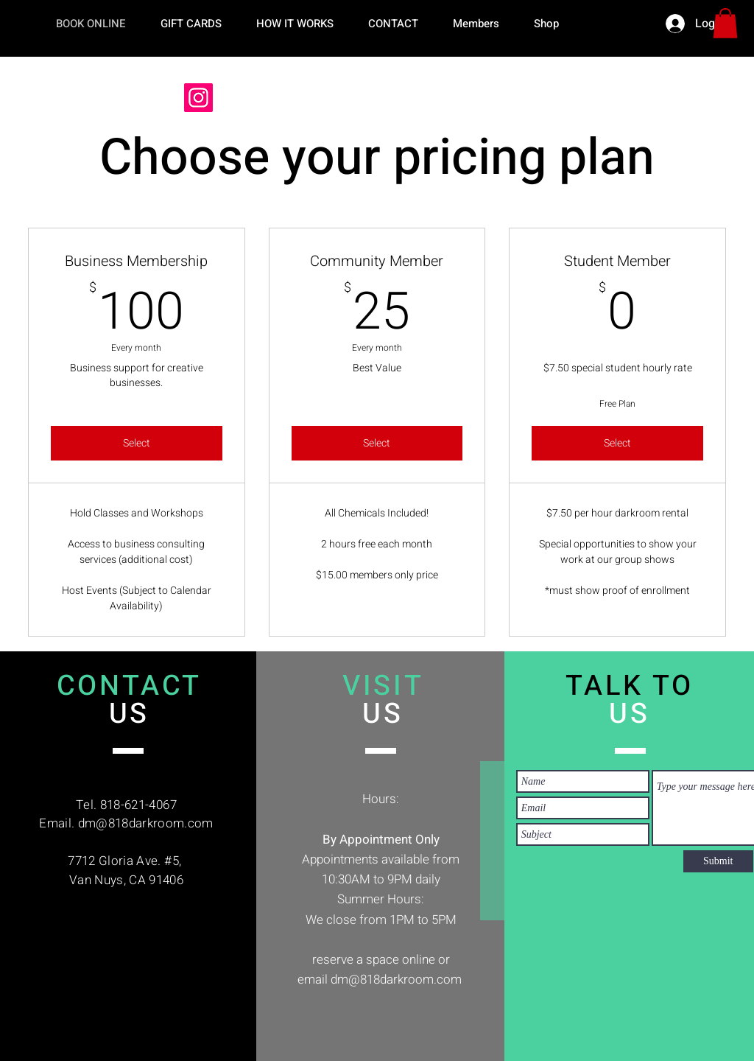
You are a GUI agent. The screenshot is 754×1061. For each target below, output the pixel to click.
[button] (725, 23)
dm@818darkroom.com (146, 823)
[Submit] (718, 861)
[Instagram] (198, 97)
